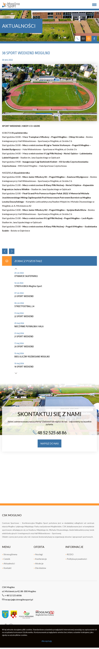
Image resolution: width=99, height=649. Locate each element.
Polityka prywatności (76, 559)
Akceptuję (46, 641)
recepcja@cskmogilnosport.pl (17, 599)
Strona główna (9, 554)
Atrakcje (38, 563)
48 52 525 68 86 (49, 432)
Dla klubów (40, 568)
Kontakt (6, 568)
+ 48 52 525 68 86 (12, 595)
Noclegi (38, 554)
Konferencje (40, 559)
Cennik (6, 559)
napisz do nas (49, 443)
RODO (69, 554)
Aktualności (8, 563)
